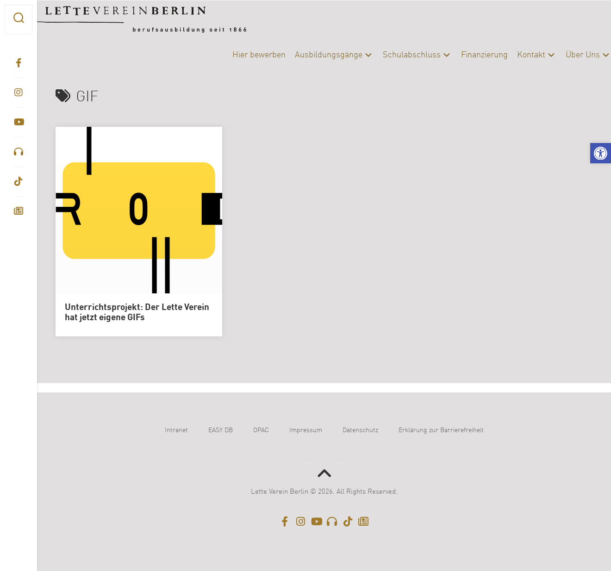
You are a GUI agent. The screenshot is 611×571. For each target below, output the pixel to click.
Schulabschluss (393, 55)
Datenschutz (360, 430)
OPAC (261, 430)
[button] (600, 153)
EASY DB (220, 430)
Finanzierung (466, 55)
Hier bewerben (240, 55)
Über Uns (564, 55)
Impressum (305, 430)
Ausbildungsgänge (310, 55)
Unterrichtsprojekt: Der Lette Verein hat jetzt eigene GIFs (137, 313)
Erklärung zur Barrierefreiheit (441, 430)
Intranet (176, 430)
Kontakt (513, 55)
